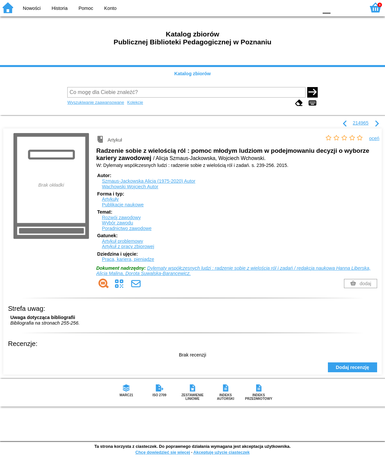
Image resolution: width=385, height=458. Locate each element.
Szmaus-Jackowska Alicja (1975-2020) (148, 181)
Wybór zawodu (117, 222)
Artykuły (110, 199)
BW (285, 7)
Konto (110, 8)
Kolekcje (135, 102)
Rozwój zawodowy (121, 217)
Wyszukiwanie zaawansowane (95, 102)
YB (297, 7)
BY (311, 7)
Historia (60, 8)
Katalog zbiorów (192, 73)
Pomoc (85, 8)
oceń (374, 138)
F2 (353, 7)
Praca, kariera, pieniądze (128, 259)
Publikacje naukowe (122, 204)
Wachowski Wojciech (130, 186)
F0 (326, 7)
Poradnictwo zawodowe (126, 228)
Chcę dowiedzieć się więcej (162, 452)
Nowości (32, 8)
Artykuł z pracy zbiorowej (128, 246)
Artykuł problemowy (122, 241)
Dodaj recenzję (352, 367)
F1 (338, 7)
